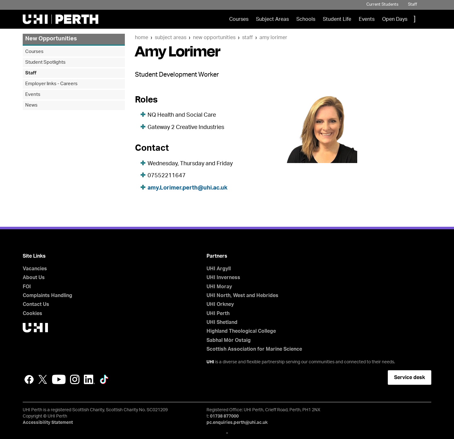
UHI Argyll (219, 268)
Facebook (29, 379)
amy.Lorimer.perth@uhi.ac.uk (187, 188)
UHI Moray (219, 286)
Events (367, 19)
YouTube (59, 379)
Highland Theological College (241, 331)
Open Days (394, 19)
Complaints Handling (47, 295)
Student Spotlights (45, 62)
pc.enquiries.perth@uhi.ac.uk (237, 422)
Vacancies (35, 268)
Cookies (32, 313)
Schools (305, 19)
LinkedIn (89, 379)
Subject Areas (272, 19)
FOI (27, 286)
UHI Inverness (223, 277)
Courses (238, 19)
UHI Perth (218, 313)
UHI (210, 362)
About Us (34, 277)
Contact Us (36, 304)
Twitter (43, 379)
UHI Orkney (220, 304)
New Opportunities (214, 37)
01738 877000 (224, 416)
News (31, 105)
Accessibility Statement (48, 422)
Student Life (337, 19)
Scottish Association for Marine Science (254, 349)
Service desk (409, 377)
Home (141, 37)
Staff (412, 5)
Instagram (74, 379)
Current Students (382, 5)
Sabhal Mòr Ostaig (229, 340)
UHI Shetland (222, 322)
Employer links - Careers (51, 83)
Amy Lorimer (273, 37)
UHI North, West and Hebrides (242, 295)
